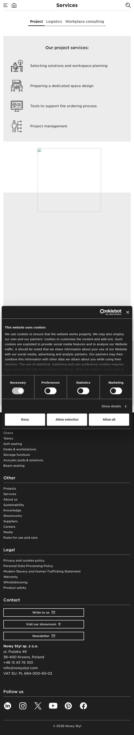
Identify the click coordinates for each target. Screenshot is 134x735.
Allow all (108, 419)
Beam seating (14, 465)
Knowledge (12, 510)
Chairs (8, 433)
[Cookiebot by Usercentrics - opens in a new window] (103, 312)
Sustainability (13, 505)
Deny (25, 419)
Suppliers (10, 521)
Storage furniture (16, 454)
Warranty (10, 577)
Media (8, 532)
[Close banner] (127, 312)
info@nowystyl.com (20, 668)
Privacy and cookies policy (24, 560)
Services (9, 494)
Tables (8, 438)
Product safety (14, 587)
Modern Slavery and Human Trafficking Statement (42, 571)
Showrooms (12, 515)
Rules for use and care (20, 537)
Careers (9, 526)
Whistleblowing (15, 582)
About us (10, 499)
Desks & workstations (19, 449)
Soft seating (12, 444)
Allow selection (66, 419)
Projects (9, 488)
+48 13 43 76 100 (18, 663)
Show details (111, 406)
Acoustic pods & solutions (23, 460)
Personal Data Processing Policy (28, 566)
